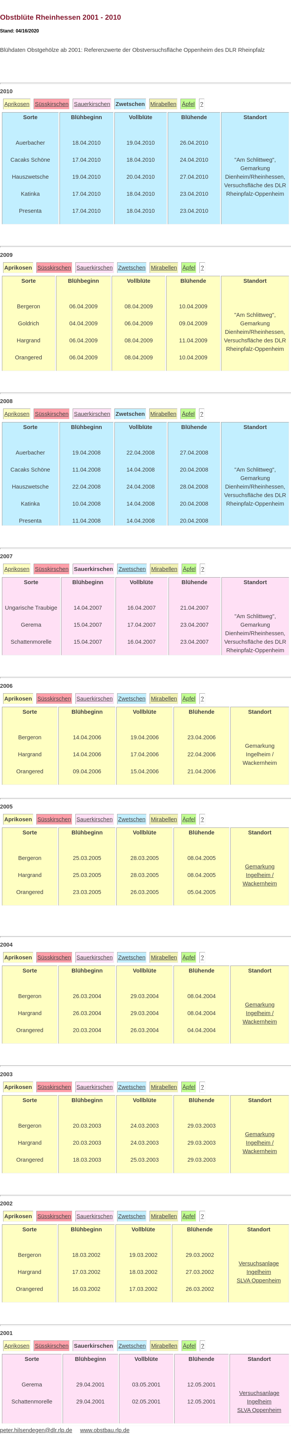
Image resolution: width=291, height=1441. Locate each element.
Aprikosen (16, 104)
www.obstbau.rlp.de (104, 1430)
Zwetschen (132, 268)
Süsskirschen (51, 104)
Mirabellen (163, 104)
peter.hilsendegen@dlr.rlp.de (36, 1430)
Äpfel (188, 104)
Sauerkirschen (92, 104)
